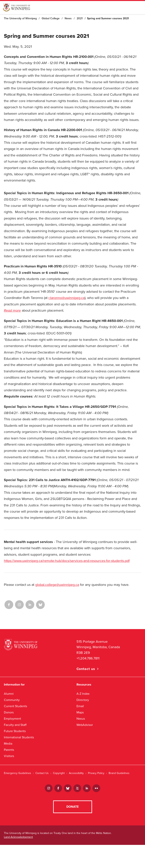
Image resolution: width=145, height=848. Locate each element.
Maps (80, 712)
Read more (12, 310)
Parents (9, 750)
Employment (12, 718)
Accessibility (76, 773)
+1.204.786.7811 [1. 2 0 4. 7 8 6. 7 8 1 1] (87, 658)
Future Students (15, 731)
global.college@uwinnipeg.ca (57, 585)
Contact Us (42, 773)
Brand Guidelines (119, 773)
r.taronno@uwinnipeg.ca (66, 298)
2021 (80, 18)
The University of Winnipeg (20, 18)
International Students (19, 737)
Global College (51, 18)
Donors (9, 712)
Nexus (80, 718)
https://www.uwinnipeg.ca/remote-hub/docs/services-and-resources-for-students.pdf (67, 561)
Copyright (59, 773)
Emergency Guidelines (17, 773)
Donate (72, 810)
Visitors (9, 756)
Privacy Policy (96, 773)
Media (8, 743)
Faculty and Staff (15, 725)
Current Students (15, 706)
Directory (82, 700)
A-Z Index (83, 694)
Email (80, 706)
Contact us (85, 669)
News (68, 18)
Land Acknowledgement (18, 840)
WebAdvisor (84, 725)
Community (12, 700)
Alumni (9, 694)
